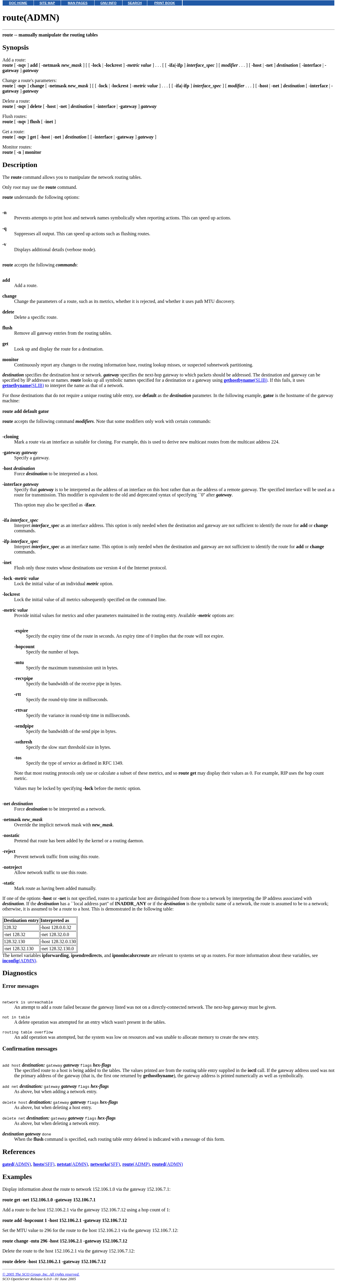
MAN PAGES (77, 3)
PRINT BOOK (164, 3)
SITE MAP (47, 3)
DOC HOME (18, 3)
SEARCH (135, 3)
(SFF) (43, 1166)
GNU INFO (108, 3)
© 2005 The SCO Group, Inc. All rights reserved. (41, 1277)
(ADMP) (136, 1166)
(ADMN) (19, 960)
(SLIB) (245, 380)
